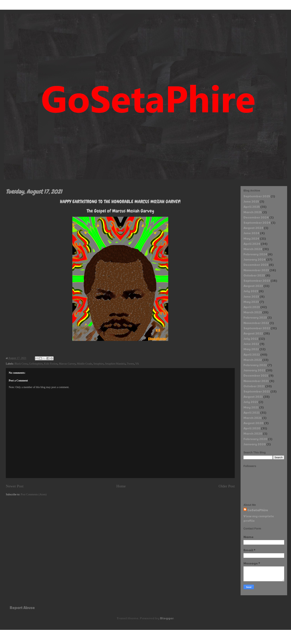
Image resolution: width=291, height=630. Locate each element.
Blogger (166, 618)
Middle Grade (84, 363)
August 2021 (253, 396)
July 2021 (250, 401)
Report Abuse (22, 607)
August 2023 (253, 285)
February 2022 (255, 365)
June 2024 (251, 233)
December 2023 (255, 264)
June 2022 (251, 343)
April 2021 (251, 412)
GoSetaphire (36, 363)
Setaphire (98, 363)
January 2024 (254, 259)
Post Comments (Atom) (34, 494)
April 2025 (251, 206)
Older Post (227, 486)
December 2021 (255, 375)
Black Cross (21, 363)
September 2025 (256, 196)
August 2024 (253, 227)
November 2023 (256, 270)
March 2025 (252, 212)
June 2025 (251, 201)
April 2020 (251, 428)
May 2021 (251, 407)
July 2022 (250, 338)
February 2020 (255, 439)
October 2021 (254, 386)
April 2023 (251, 307)
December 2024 (256, 217)
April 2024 (251, 243)
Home (121, 486)
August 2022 (253, 333)
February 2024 (255, 254)
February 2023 (255, 317)
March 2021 (252, 417)
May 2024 (251, 238)
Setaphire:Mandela (115, 363)
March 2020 (252, 433)
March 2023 (252, 312)
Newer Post (14, 486)
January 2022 (254, 370)
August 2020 (253, 423)
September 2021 (256, 391)
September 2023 (256, 280)
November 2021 (256, 381)
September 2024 (256, 222)
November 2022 (256, 323)
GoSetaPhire (257, 510)
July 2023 (250, 291)
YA (137, 363)
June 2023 (251, 296)
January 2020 (254, 444)
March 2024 (252, 249)
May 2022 (251, 349)
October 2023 (254, 275)
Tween (130, 363)
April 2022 (251, 354)
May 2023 (251, 301)
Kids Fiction (51, 363)
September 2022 (256, 328)
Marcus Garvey (67, 363)
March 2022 (252, 359)
